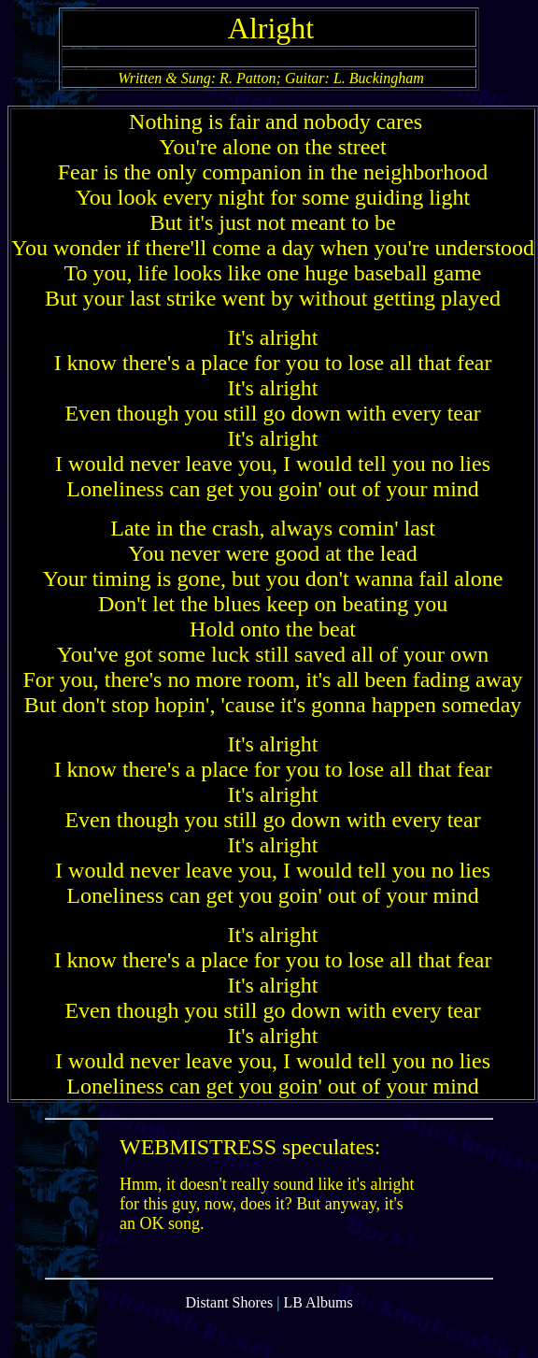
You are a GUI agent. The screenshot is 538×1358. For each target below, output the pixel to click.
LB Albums (317, 1316)
